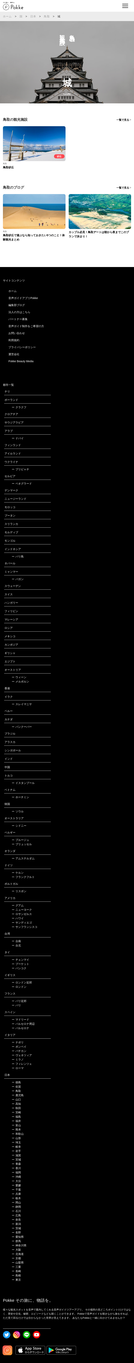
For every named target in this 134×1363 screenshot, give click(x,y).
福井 (16, 1121)
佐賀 (16, 1086)
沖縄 (16, 1176)
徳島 (16, 1082)
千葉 (16, 1189)
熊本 (16, 1129)
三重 (16, 1266)
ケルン (18, 872)
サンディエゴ (22, 922)
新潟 (16, 1223)
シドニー (19, 825)
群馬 (16, 1241)
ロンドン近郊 (22, 982)
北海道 (18, 1254)
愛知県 (18, 1236)
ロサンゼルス (22, 914)
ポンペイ (19, 1046)
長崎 (16, 1271)
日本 (33, 16)
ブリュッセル (22, 844)
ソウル (18, 811)
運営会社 (13, 354)
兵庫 (16, 1193)
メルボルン (20, 681)
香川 (16, 1168)
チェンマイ (20, 959)
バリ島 (18, 556)
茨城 (16, 1228)
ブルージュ (20, 839)
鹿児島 (18, 1095)
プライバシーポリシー (22, 347)
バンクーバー (22, 726)
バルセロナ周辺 (23, 1023)
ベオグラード (22, 483)
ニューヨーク (22, 909)
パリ (16, 1005)
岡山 (16, 1202)
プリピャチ (20, 469)
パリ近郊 (19, 1001)
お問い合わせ (16, 333)
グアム (18, 905)
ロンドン (19, 986)
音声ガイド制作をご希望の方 (26, 326)
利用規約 (13, 340)
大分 (16, 1181)
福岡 (16, 1172)
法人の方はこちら (19, 312)
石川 (16, 1211)
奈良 (16, 1219)
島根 (16, 1275)
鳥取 (47, 16)
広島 (16, 1215)
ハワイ (18, 918)
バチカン (19, 1050)
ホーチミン (20, 797)
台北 (16, 945)
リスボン (19, 891)
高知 (16, 1103)
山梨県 (18, 1262)
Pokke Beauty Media (20, 361)
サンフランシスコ (24, 926)
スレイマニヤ (22, 704)
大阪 (16, 1249)
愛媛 (16, 1185)
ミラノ (18, 1059)
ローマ (18, 1068)
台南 (16, 941)
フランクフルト (23, 876)
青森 (16, 1163)
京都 (16, 1258)
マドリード (20, 1019)
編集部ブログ (16, 305)
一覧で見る (122, 120)
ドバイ (18, 438)
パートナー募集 (18, 319)
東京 (16, 1279)
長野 (16, 1232)
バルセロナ (20, 1028)
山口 (16, 1099)
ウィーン (19, 677)
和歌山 (18, 1133)
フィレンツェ (22, 1063)
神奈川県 (19, 1245)
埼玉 (16, 1142)
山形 (16, 1138)
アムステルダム (23, 858)
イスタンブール (23, 782)
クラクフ (19, 407)
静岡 (16, 1206)
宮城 (16, 1159)
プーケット (20, 963)
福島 (16, 1116)
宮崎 (16, 1112)
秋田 (16, 1108)
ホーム (7, 16)
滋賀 (16, 1155)
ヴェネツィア (22, 1055)
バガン (18, 579)
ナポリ (18, 1042)
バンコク (19, 968)
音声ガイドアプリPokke (23, 298)
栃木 (16, 1198)
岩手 (16, 1151)
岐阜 (16, 1146)
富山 (16, 1125)
